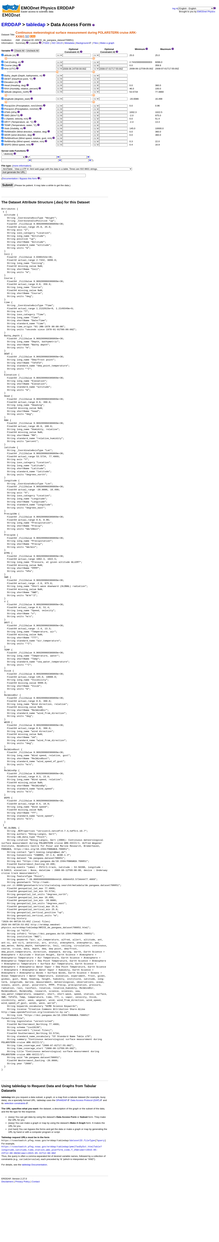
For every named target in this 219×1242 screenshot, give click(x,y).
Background (83, 43)
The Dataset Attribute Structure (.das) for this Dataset (45, 202)
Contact (36, 1181)
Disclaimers (7, 1181)
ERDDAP (11, 24)
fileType (89, 1140)
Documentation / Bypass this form (19, 178)
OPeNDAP (63, 1100)
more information (21, 165)
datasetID (76, 1140)
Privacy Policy (22, 1181)
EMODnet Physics (206, 11)
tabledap (35, 24)
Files (95, 43)
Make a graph (107, 43)
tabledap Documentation (34, 1164)
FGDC (46, 43)
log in (175, 8)
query (101, 1140)
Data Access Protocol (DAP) (86, 1100)
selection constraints (16, 1103)
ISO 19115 (57, 43)
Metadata (69, 43)
